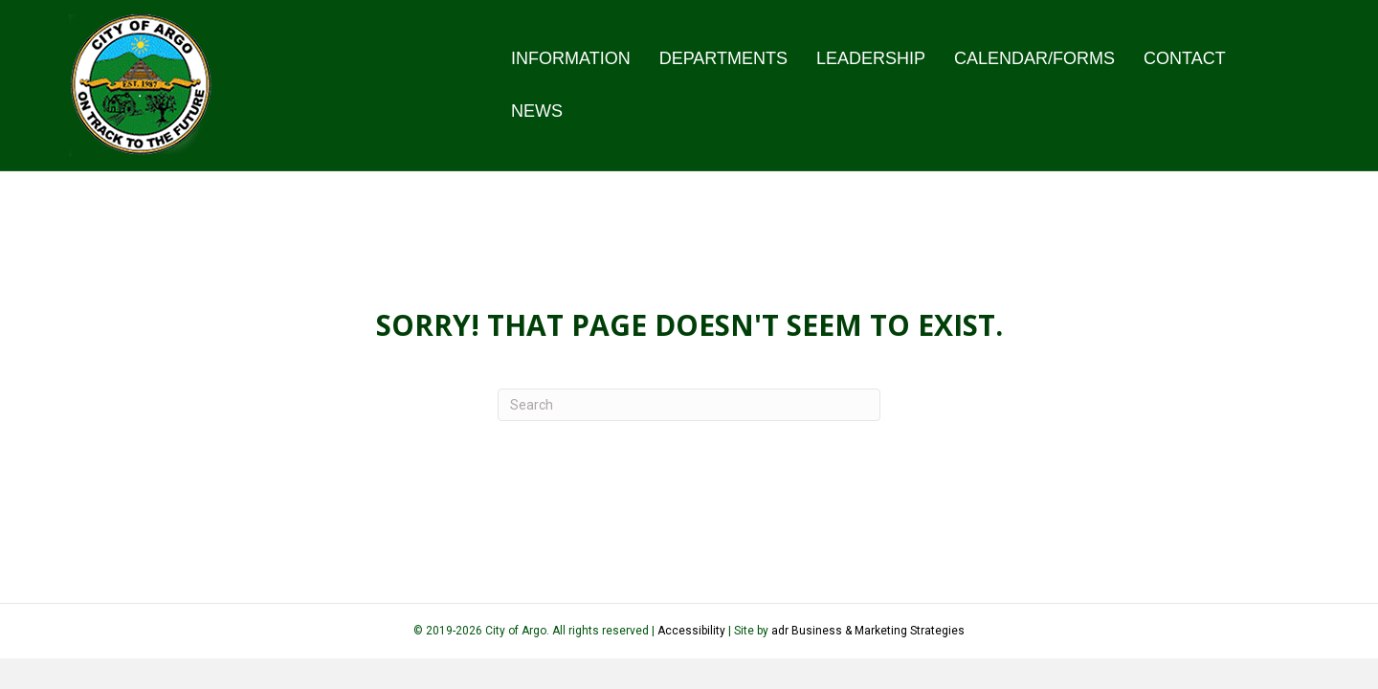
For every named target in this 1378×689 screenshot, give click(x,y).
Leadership (870, 58)
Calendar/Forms (1034, 58)
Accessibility (692, 630)
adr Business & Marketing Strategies (868, 630)
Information (571, 58)
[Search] (689, 405)
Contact (1185, 58)
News (537, 111)
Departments (723, 58)
